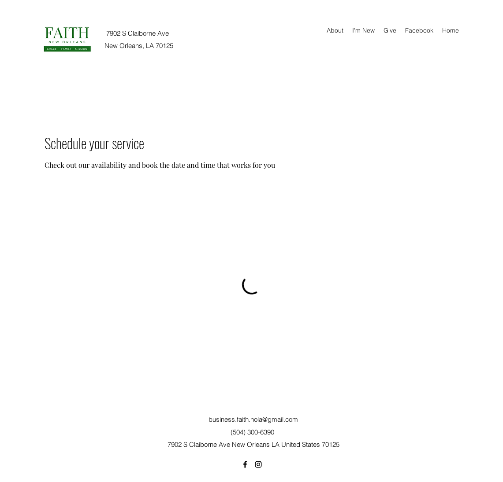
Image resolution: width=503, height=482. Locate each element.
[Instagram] (258, 464)
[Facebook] (245, 464)
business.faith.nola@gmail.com (253, 419)
